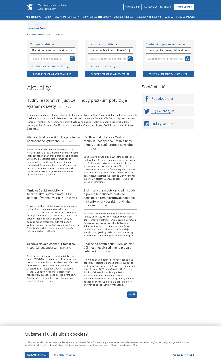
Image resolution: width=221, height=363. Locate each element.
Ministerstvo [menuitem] (33, 17)
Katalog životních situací (157, 7)
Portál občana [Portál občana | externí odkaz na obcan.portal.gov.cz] (184, 7)
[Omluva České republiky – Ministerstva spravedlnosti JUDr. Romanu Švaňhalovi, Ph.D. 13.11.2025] (53, 211)
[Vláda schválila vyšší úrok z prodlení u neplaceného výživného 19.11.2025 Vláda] (53, 156)
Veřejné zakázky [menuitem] (185, 17)
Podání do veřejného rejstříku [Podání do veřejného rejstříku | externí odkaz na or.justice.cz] (48, 67)
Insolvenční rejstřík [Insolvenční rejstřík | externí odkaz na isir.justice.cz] (101, 44)
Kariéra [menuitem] (168, 17)
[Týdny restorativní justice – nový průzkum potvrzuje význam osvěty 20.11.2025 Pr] (82, 114)
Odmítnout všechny (64, 355)
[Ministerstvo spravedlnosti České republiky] (47, 7)
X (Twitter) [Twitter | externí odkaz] (158, 111)
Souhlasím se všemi (37, 355)
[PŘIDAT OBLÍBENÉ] (37, 25)
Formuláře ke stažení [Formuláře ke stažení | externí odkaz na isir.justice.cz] (100, 67)
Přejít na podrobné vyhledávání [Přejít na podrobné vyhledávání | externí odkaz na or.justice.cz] (50, 74)
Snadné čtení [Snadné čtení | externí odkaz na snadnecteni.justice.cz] (132, 7)
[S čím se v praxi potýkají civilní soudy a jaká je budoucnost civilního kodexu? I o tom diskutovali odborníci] (110, 213)
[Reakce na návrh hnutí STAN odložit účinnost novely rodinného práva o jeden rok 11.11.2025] (110, 264)
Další (132, 294)
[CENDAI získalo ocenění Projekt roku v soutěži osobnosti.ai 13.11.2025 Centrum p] (53, 262)
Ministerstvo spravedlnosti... (39, 35)
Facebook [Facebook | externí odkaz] (157, 98)
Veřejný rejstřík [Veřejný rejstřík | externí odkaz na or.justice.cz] (40, 44)
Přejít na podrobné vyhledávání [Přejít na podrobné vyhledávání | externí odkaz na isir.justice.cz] (108, 74)
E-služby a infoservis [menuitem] (149, 17)
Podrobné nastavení (183, 355)
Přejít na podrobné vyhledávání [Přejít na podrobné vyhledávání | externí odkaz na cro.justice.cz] (166, 74)
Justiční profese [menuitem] (123, 17)
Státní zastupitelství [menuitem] (67, 17)
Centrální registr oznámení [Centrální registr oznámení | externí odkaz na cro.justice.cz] (164, 44)
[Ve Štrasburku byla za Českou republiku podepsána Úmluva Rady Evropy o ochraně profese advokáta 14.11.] (110, 160)
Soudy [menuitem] (48, 17)
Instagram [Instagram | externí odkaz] (157, 123)
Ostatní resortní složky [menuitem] (97, 17)
